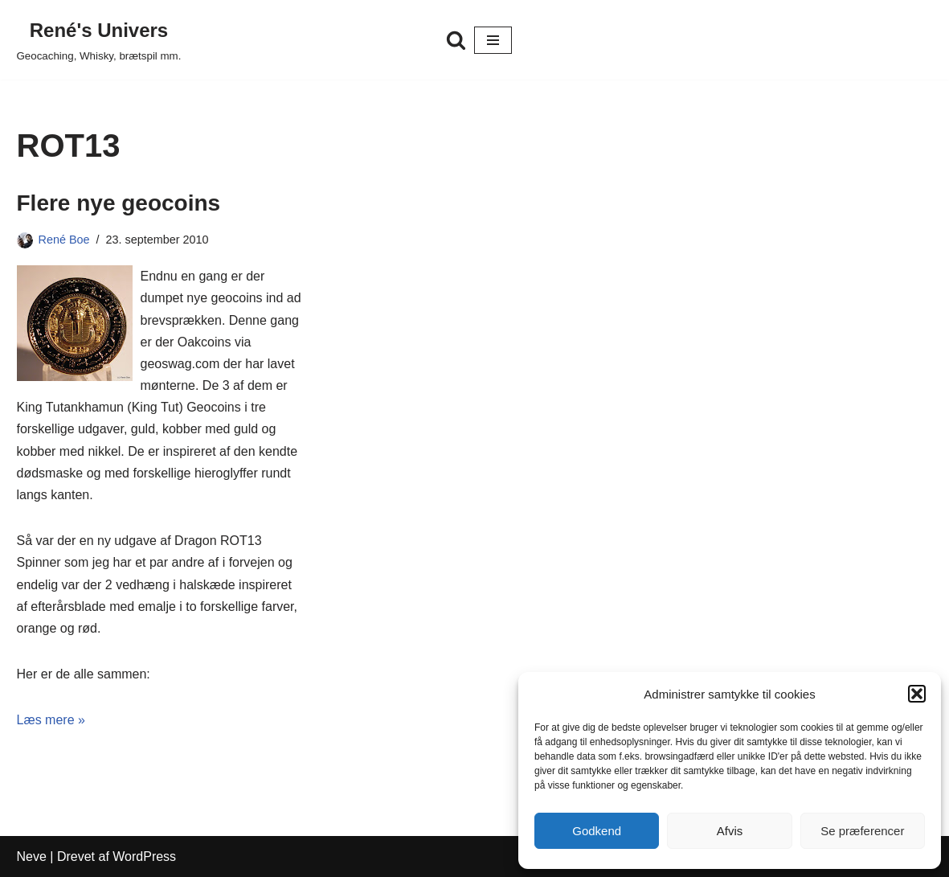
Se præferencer (862, 831)
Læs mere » (51, 720)
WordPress (144, 856)
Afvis (730, 831)
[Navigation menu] (493, 40)
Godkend (596, 831)
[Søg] (456, 40)
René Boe (64, 239)
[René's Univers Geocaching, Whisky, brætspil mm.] (99, 39)
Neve (32, 856)
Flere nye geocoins (119, 203)
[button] (917, 694)
